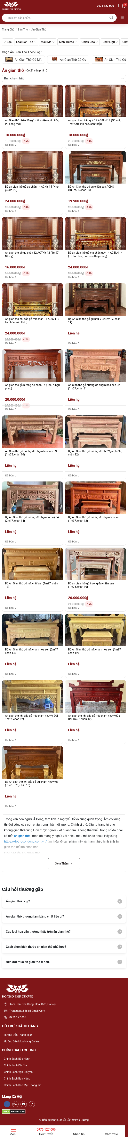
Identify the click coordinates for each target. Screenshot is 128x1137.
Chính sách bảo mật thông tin (22, 1085)
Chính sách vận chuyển (18, 1071)
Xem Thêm (64, 863)
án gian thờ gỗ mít (23, 59)
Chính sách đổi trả (15, 1065)
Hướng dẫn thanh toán (18, 1034)
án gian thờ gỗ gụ (68, 59)
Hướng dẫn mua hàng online (21, 1041)
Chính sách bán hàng (17, 1078)
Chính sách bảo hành (17, 1058)
